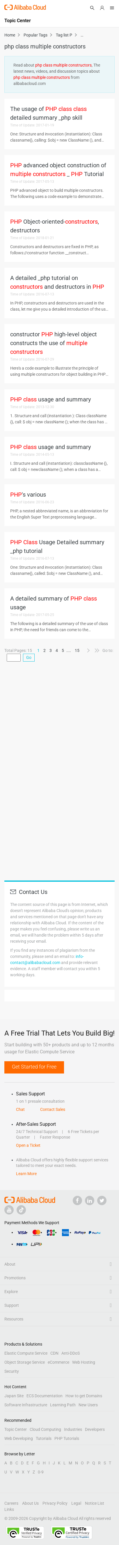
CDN (54, 1353)
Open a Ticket (28, 1145)
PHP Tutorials (66, 1438)
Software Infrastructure (25, 1405)
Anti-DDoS (70, 1353)
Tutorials (43, 1438)
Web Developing (18, 1438)
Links (9, 1509)
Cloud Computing (45, 1429)
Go (28, 657)
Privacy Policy (55, 1503)
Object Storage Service (24, 1362)
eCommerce (58, 1362)
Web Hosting (83, 1362)
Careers (11, 1503)
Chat (20, 1109)
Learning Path (63, 1405)
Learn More (26, 1173)
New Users (88, 1405)
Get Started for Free (34, 1067)
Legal (76, 1503)
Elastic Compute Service (25, 1353)
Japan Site (14, 1395)
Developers (95, 1429)
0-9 (41, 1472)
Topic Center (15, 1429)
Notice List (94, 1503)
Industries (73, 1429)
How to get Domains (83, 1395)
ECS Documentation (44, 1395)
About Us (30, 1503)
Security (11, 1371)
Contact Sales (52, 1109)
